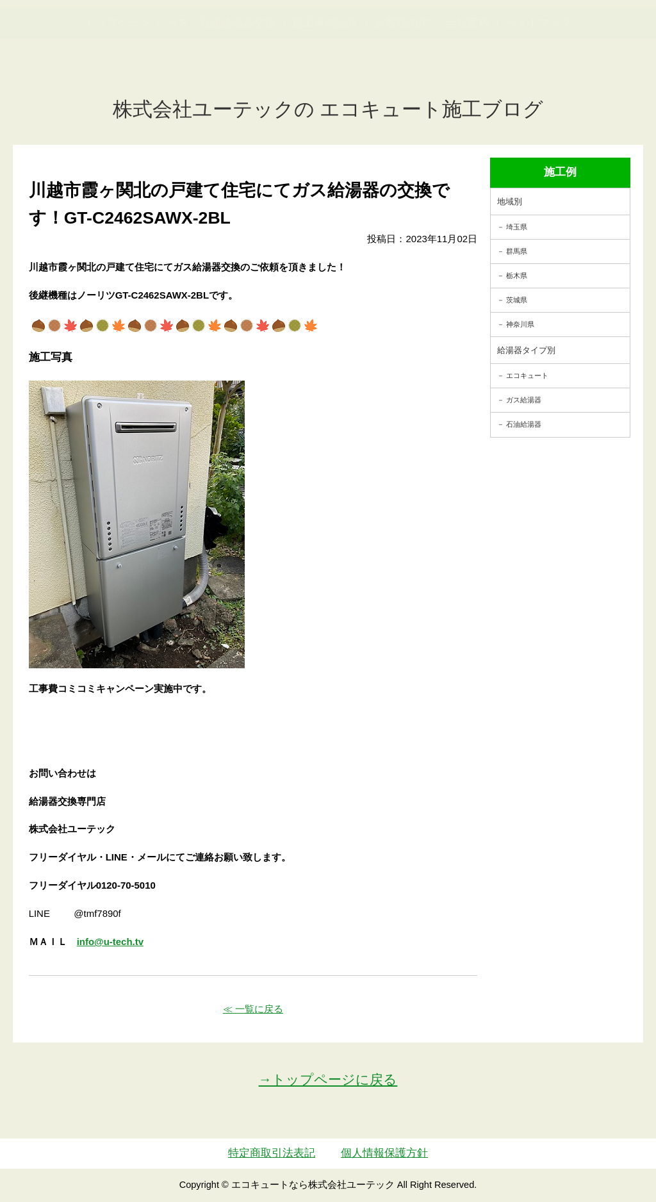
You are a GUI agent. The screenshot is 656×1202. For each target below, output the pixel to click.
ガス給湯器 (523, 400)
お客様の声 (402, 85)
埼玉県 (516, 227)
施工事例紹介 (324, 85)
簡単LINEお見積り (522, 35)
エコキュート (527, 375)
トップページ (117, 85)
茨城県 (516, 300)
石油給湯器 (523, 424)
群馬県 (516, 251)
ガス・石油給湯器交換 (221, 85)
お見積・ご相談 (605, 35)
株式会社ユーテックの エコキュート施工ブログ (328, 109)
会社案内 (467, 85)
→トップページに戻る (328, 1079)
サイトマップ (538, 85)
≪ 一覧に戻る (253, 1008)
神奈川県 (520, 324)
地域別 (509, 201)
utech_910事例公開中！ (236, 44)
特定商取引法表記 (271, 1153)
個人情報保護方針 (384, 1153)
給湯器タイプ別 (526, 350)
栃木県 (516, 275)
